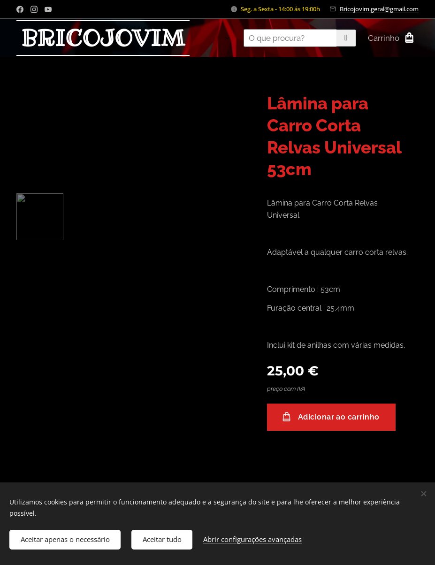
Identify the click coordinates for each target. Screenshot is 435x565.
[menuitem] (209, 38)
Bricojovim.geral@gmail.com (379, 9)
